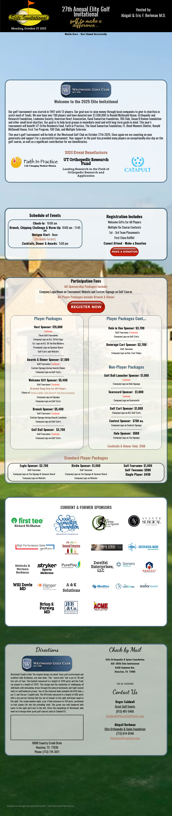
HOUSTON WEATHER (86, 777)
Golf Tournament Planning (59, 806)
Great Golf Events (38, 806)
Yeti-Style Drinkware (66, 393)
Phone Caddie (36, 393)
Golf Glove (49, 393)
